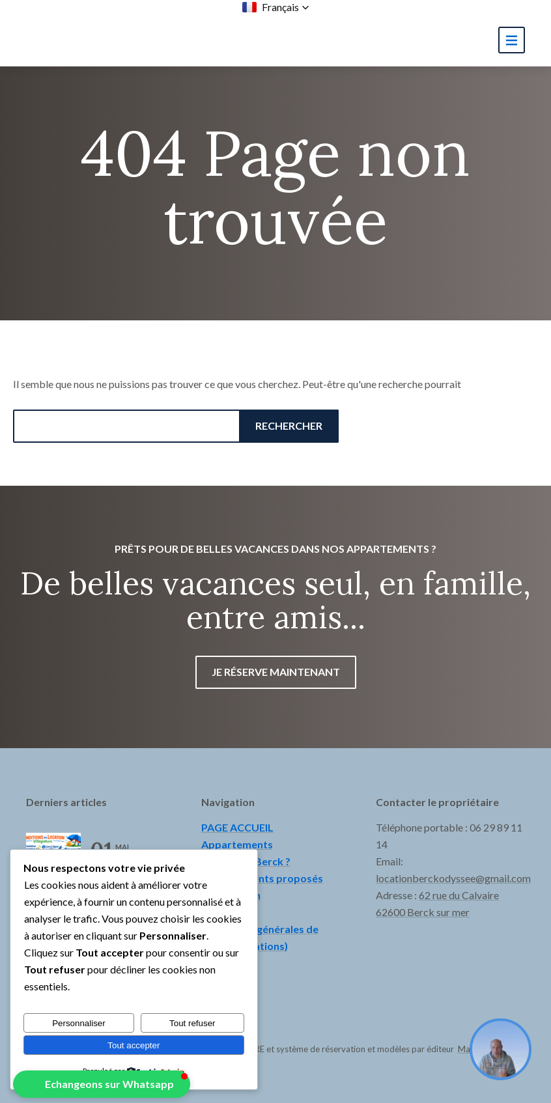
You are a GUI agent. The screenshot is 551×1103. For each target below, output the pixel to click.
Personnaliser (79, 1023)
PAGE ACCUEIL (237, 827)
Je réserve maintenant (276, 671)
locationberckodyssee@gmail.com (453, 878)
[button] (275, 7)
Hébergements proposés (262, 878)
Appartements (237, 844)
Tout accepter (133, 1045)
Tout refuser (192, 1023)
